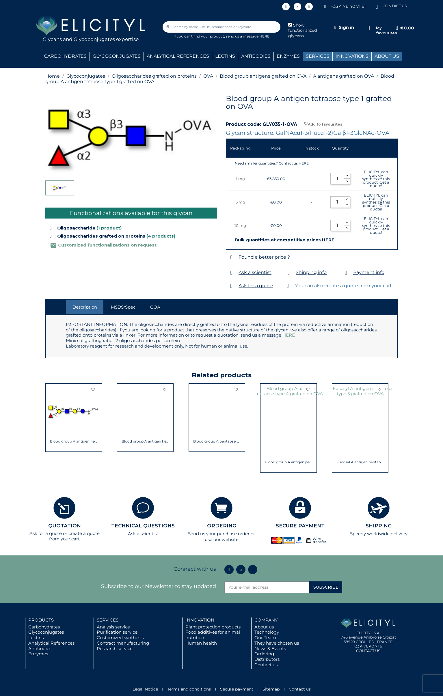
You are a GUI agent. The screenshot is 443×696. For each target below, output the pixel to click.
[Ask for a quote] (231, 286)
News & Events (270, 648)
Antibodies (39, 648)
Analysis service (113, 627)
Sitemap (271, 689)
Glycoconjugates (46, 632)
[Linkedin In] (286, 6)
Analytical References (51, 643)
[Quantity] (337, 178)
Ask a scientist (255, 272)
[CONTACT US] (377, 6)
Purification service (117, 632)
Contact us (266, 664)
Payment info (368, 272)
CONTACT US (395, 5)
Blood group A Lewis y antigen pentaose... (217, 441)
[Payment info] (346, 272)
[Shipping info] (288, 272)
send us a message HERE (247, 36)
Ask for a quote (256, 285)
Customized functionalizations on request (103, 245)
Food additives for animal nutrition (212, 634)
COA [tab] (155, 307)
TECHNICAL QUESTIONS (143, 526)
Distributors (267, 659)
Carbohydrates (44, 627)
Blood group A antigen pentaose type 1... (288, 441)
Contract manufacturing (123, 643)
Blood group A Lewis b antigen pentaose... (145, 441)
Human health (201, 643)
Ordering (264, 653)
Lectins (36, 637)
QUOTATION (64, 526)
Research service (115, 648)
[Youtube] (309, 6)
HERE (288, 335)
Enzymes (38, 653)
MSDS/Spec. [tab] (123, 307)
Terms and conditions (189, 689)
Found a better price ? (264, 257)
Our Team (265, 637)
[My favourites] (369, 28)
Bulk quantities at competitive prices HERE (284, 239)
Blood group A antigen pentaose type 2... (360, 441)
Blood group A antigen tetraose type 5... (74, 441)
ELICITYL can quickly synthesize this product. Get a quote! (376, 178)
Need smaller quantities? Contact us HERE (272, 163)
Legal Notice (145, 689)
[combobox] (222, 27)
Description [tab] (84, 307)
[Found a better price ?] (231, 257)
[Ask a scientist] (231, 272)
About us (264, 627)
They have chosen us (276, 643)
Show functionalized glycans (302, 31)
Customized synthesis (120, 637)
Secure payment (236, 689)
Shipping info (311, 272)
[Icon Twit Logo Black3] (297, 6)
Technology (266, 632)
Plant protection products (213, 627)
